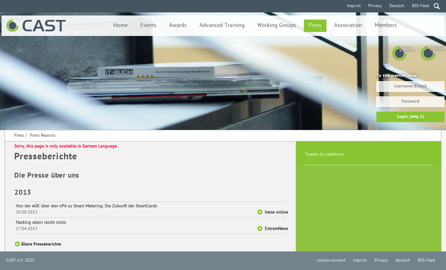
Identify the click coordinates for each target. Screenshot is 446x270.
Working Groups (276, 25)
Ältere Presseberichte (41, 244)
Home (120, 25)
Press (315, 25)
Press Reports (42, 136)
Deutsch (396, 6)
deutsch (403, 260)
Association (348, 25)
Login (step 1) (410, 117)
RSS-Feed (420, 6)
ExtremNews (276, 229)
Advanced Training (222, 25)
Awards (178, 25)
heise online (276, 212)
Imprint (354, 6)
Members (386, 25)
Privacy (375, 6)
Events (148, 25)
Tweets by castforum (324, 154)
